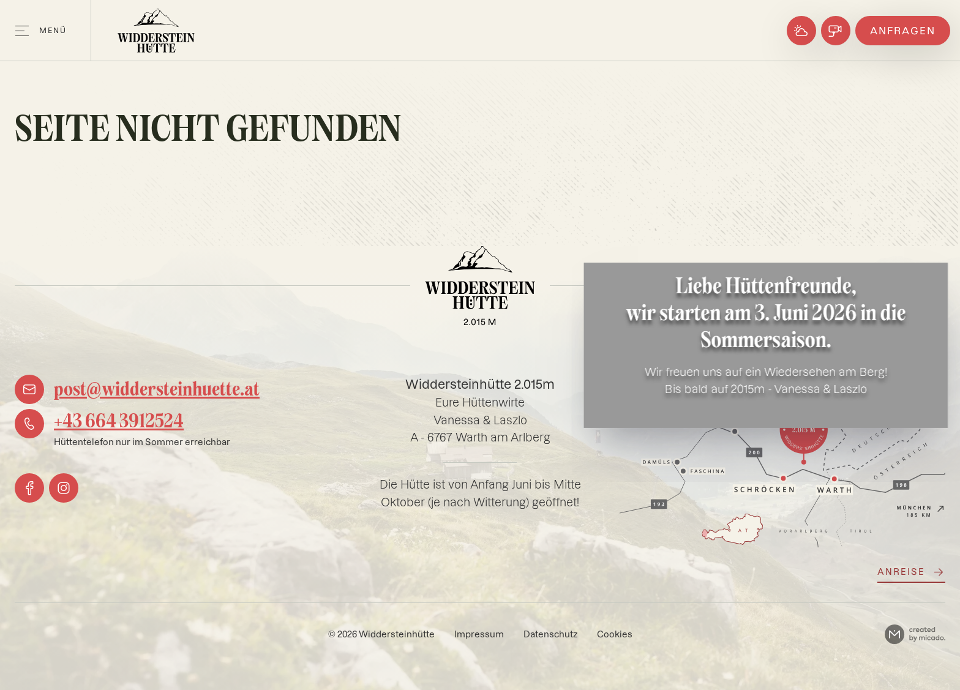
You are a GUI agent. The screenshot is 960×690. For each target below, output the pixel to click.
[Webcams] (835, 30)
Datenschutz (550, 634)
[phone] (122, 429)
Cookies (614, 634)
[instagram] (63, 488)
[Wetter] (801, 30)
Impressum (479, 634)
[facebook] (29, 488)
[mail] (137, 389)
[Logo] (156, 31)
